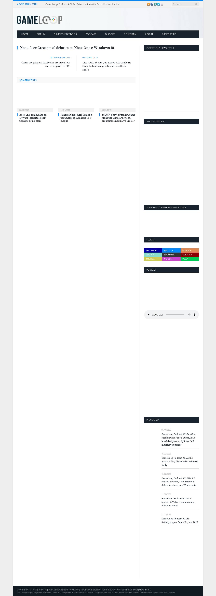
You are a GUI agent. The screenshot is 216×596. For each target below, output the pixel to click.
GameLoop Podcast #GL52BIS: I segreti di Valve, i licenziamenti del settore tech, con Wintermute (178, 482)
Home (24, 34)
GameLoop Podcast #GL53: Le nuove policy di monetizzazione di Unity (179, 461)
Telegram (130, 34)
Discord (110, 34)
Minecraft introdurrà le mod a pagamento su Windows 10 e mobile (76, 117)
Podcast (91, 34)
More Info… (145, 589)
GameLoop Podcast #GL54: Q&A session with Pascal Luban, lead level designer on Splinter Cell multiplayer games (84, 4)
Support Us (169, 34)
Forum (41, 34)
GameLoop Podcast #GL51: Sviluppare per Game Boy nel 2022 (179, 520)
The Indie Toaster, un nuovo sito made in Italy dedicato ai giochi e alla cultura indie (106, 66)
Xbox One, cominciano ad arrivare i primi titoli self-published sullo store (32, 117)
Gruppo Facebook (65, 34)
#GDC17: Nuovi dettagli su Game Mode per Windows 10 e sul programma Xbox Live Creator (118, 117)
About (149, 34)
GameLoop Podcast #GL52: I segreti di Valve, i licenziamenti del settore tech (178, 502)
